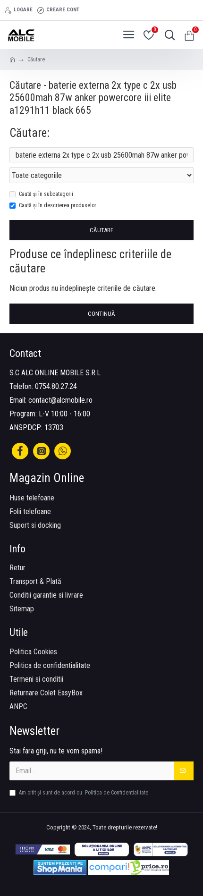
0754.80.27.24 (56, 386)
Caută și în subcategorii (41, 194)
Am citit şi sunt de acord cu (79, 792)
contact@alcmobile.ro (60, 400)
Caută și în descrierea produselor (52, 205)
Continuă (101, 313)
